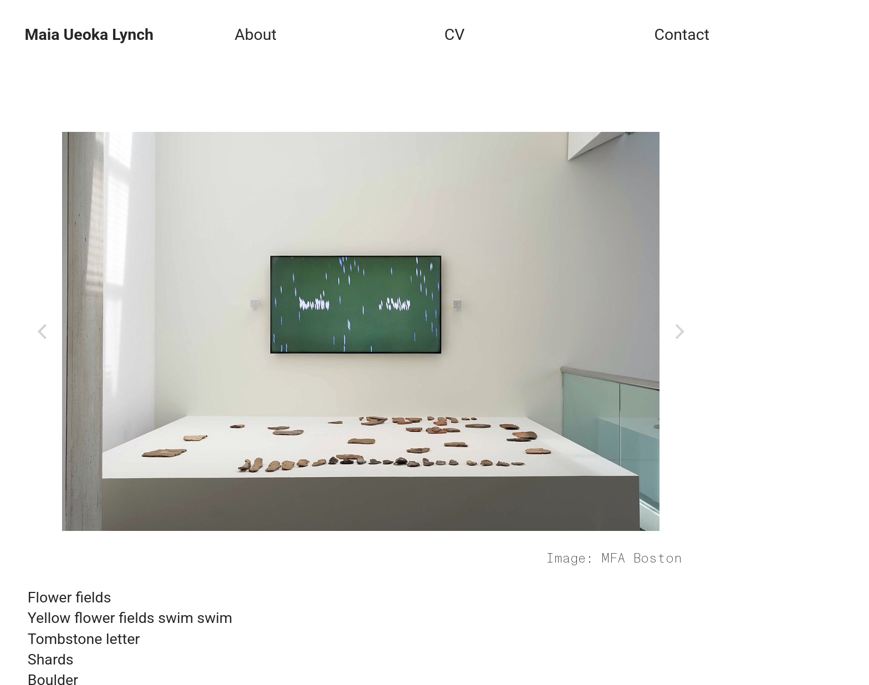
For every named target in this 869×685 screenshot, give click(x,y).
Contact (681, 34)
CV (454, 34)
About (255, 34)
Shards (51, 659)
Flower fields (69, 597)
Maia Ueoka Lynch (88, 34)
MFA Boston (641, 559)
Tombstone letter (84, 639)
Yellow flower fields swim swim (130, 618)
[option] (361, 331)
